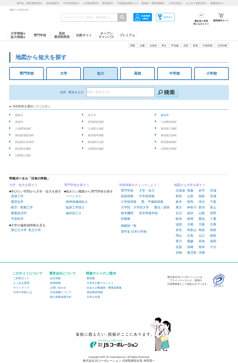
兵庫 (213, 224)
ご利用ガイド (21, 278)
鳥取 (202, 230)
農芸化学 (17, 201)
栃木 (179, 201)
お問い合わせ (58, 287)
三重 (213, 218)
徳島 (213, 235)
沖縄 (202, 252)
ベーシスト (74, 196)
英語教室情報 (95, 292)
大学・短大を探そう (23, 185)
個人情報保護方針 (60, 296)
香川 (179, 241)
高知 (202, 241)
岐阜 (179, 218)
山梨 (202, 213)
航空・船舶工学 (22, 207)
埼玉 (202, 201)
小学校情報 (128, 201)
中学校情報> (71, 3)
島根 (213, 230)
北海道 (153, 45)
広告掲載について (60, 292)
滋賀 (179, 224)
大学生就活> (175, 3)
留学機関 (127, 213)
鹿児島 (192, 252)
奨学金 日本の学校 (134, 231)
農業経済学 (19, 213)
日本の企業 (93, 296)
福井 (190, 213)
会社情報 (55, 278)
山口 (202, 235)
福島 (202, 196)
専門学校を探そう (76, 185)
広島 (190, 235)
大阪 (202, 224)
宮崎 (179, 252)
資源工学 (17, 196)
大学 (63, 73)
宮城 (213, 190)
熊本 (202, 247)
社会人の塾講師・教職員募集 (104, 287)
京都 (190, 224)
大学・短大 (147, 190)
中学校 (174, 73)
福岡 (213, 241)
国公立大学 (19, 230)
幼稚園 (125, 218)
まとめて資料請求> (196, 3)
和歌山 (192, 230)
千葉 (213, 201)
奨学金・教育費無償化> (30, 3)
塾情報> (108, 3)
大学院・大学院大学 (135, 207)
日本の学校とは (22, 292)
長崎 (190, 247)
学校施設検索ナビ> (127, 3)
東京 (179, 207)
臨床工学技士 (75, 207)
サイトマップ (21, 287)
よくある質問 (21, 283)
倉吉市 (165, 115)
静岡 (190, 218)
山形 (190, 196)
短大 (100, 73)
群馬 (190, 201)
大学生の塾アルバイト (100, 283)
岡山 (179, 235)
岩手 (202, 190)
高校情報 (127, 196)
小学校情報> (91, 3)
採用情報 (55, 283)
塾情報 (91, 278)
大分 (213, 247)
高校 (137, 73)
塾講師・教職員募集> (153, 3)
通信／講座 (162, 207)
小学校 (211, 73)
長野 (213, 213)
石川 (179, 213)
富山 (213, 207)
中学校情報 (147, 196)
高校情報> (53, 3)
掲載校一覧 (128, 225)
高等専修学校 (148, 213)
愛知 (202, 218)
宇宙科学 (17, 218)
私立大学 (34, 230)
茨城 (213, 196)
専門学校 (26, 73)
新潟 (202, 207)
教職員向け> (217, 3)
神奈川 (192, 207)
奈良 (179, 230)
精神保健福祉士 (77, 201)
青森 (190, 190)
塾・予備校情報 (152, 201)
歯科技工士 (74, 213)
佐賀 (179, 247)
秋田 (179, 196)
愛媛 (190, 241)
